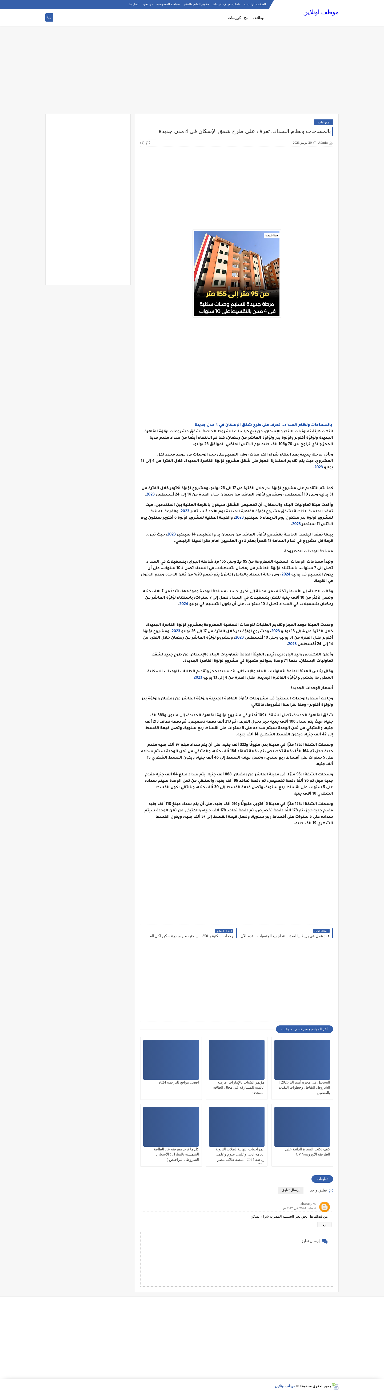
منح (247, 18)
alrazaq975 (308, 1204)
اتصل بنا (134, 4)
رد (324, 1224)
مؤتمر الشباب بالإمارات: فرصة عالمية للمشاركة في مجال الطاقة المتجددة (239, 1087)
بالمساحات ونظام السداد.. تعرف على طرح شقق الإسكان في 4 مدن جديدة (263, 425)
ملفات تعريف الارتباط (226, 4)
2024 (286, 575)
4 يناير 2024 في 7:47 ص (299, 1208)
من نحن (148, 4)
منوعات (323, 122)
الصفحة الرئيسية (255, 4)
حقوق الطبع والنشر (196, 4)
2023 (318, 468)
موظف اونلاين (321, 12)
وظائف (258, 18)
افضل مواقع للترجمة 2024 (179, 1082)
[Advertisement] (192, 72)
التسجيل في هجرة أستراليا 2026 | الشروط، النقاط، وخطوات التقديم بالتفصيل (304, 1087)
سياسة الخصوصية (168, 4)
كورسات (234, 18)
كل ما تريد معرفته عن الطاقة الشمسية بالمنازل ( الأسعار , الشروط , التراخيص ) (176, 1154)
